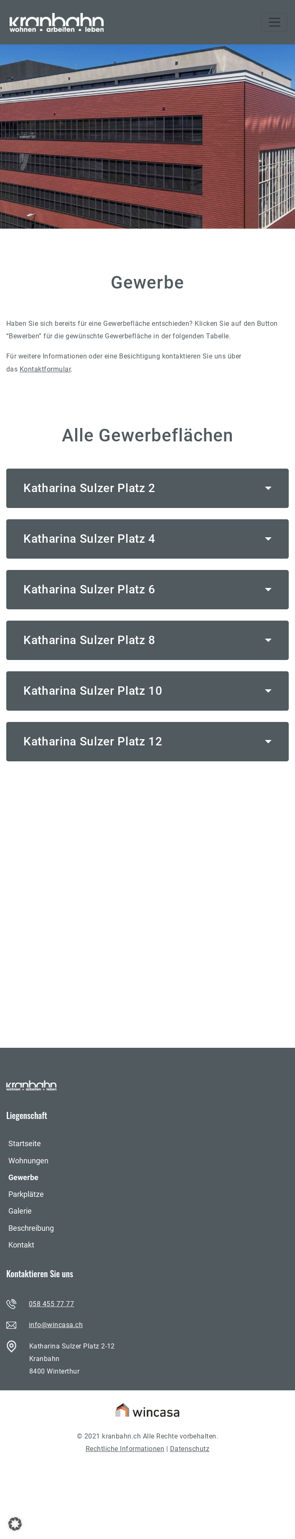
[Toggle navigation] (274, 22)
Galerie (20, 1210)
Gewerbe (23, 1177)
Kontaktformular (45, 369)
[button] (15, 1524)
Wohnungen (28, 1160)
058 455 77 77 (51, 1304)
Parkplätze (26, 1194)
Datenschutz (189, 1449)
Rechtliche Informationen (125, 1449)
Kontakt (21, 1244)
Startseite (24, 1143)
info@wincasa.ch (56, 1325)
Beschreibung (31, 1228)
